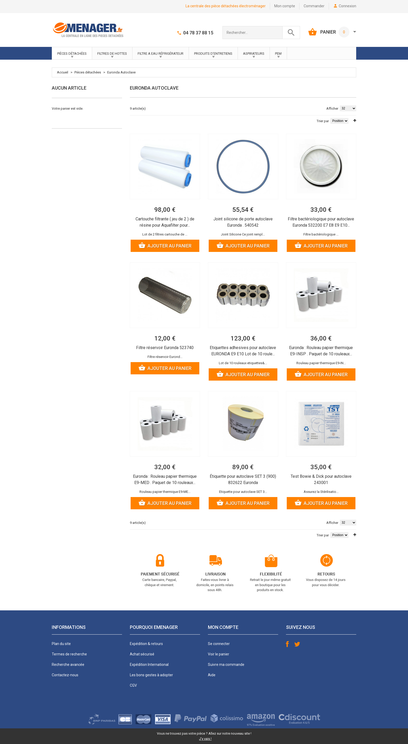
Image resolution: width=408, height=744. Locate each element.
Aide (211, 675)
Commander (314, 6)
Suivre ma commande (226, 664)
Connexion (347, 6)
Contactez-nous (65, 675)
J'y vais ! (205, 739)
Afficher (332, 108)
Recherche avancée (68, 664)
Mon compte (284, 6)
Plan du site (61, 644)
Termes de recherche (69, 654)
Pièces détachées (87, 72)
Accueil (62, 72)
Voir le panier (218, 654)
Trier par (323, 121)
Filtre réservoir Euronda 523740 (165, 347)
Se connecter (219, 644)
